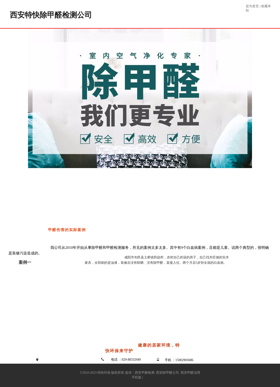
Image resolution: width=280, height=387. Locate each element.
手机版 (136, 377)
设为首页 (252, 6)
